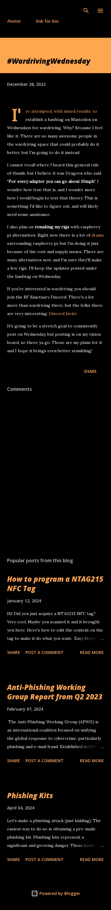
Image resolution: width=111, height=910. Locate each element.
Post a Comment (44, 652)
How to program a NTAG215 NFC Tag (55, 583)
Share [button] (90, 371)
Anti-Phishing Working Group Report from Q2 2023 (54, 691)
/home (13, 21)
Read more (92, 652)
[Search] (86, 10)
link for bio (47, 21)
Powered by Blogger (55, 893)
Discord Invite (63, 313)
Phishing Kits (30, 795)
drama (97, 235)
